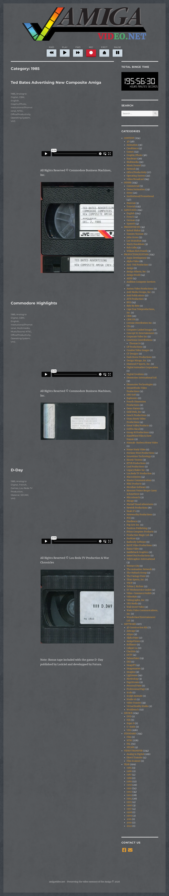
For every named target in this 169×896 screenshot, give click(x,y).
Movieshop (132, 678)
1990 (129, 785)
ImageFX (131, 665)
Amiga (130, 268)
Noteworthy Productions (139, 514)
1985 (13, 93)
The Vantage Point (136, 576)
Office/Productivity (20, 114)
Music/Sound (18, 331)
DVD (129, 716)
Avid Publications (136, 295)
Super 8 (130, 723)
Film (129, 737)
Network (131, 169)
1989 (129, 781)
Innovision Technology (139, 456)
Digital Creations (135, 374)
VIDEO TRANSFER (133, 750)
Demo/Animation (136, 189)
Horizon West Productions (140, 453)
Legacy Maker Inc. (136, 470)
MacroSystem (134, 477)
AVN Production (135, 299)
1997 (129, 809)
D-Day (17, 470)
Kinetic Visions (134, 459)
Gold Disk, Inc (134, 412)
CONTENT (129, 138)
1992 (129, 791)
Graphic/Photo (18, 104)
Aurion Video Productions (140, 288)
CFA (129, 326)
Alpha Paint (133, 637)
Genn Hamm (133, 408)
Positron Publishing (137, 528)
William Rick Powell (137, 251)
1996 (129, 805)
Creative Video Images (138, 350)
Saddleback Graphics (137, 552)
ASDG (130, 278)
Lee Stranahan (134, 240)
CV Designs (132, 353)
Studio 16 (131, 699)
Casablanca (132, 148)
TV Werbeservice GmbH (139, 589)
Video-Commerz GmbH (139, 593)
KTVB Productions (136, 463)
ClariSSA (131, 651)
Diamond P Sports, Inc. (138, 364)
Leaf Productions (135, 466)
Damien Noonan (135, 234)
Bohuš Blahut (134, 230)
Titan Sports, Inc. (136, 579)
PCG (129, 518)
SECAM (24, 495)
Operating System (20, 117)
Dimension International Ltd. (142, 377)
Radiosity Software (136, 542)
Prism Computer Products (140, 531)
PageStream (133, 682)
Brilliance (132, 644)
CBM (21, 97)
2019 (129, 822)
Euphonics (132, 398)
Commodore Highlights (34, 303)
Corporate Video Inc (137, 336)
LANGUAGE (130, 210)
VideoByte (132, 596)
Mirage (130, 500)
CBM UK (131, 319)
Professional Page (136, 689)
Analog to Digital (135, 754)
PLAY (65, 51)
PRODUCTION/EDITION (136, 254)
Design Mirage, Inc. (137, 360)
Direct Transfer (135, 757)
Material (15, 495)
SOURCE (128, 713)
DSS (129, 661)
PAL (129, 743)
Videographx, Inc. (136, 600)
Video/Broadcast (135, 179)
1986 (129, 771)
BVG (129, 302)
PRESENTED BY (132, 227)
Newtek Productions (137, 507)
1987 (129, 774)
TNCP (129, 583)
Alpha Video (133, 261)
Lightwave (132, 675)
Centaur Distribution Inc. (139, 323)
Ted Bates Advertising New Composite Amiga (56, 82)
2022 (129, 826)
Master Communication (139, 480)
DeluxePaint (133, 658)
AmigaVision (133, 641)
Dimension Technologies (140, 384)
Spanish (131, 223)
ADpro (130, 634)
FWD (78, 51)
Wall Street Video (135, 607)
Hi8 (128, 720)
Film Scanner (133, 761)
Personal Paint (134, 685)
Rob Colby (132, 247)
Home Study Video (136, 449)
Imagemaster (133, 668)
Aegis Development (137, 258)
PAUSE (117, 51)
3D (128, 141)
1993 (129, 795)
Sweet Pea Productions (138, 555)
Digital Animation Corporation (142, 367)
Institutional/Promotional (140, 196)
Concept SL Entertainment (140, 333)
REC (91, 51)
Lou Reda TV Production (139, 473)
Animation (132, 145)
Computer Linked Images (140, 329)
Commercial (133, 186)
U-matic (131, 726)
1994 (129, 798)
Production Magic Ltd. (138, 535)
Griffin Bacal (133, 429)
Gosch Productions (137, 415)
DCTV (129, 655)
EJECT (104, 51)
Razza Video (133, 548)
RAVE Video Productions (139, 545)
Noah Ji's (131, 511)
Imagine (131, 672)
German (131, 220)
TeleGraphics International (141, 559)
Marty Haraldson (135, 244)
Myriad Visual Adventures (140, 504)
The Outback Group (137, 572)
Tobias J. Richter (135, 586)
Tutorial (131, 206)
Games (14, 488)
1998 (129, 812)
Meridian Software (136, 487)
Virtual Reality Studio (137, 706)
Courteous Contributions (139, 340)
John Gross (132, 237)
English (15, 100)
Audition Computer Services (141, 281)
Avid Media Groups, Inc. (139, 292)
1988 (129, 778)
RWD (51, 51)
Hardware (132, 158)
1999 (129, 815)
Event (129, 192)
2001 (129, 819)
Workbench (133, 709)
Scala (129, 692)
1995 (129, 802)
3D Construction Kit (137, 627)
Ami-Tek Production (137, 264)
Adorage (131, 631)
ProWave (131, 538)
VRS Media (132, 603)
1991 (129, 788)
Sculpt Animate (134, 696)
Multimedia (23, 328)
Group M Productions (138, 432)
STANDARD (130, 733)
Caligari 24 (132, 648)
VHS (13, 121)
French (23, 484)
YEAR (127, 764)
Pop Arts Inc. (133, 524)
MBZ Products (134, 483)
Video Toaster (134, 702)
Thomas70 (134, 343)
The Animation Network (139, 569)
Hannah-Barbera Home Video (142, 442)
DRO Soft (131, 394)
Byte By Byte (133, 305)
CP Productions (134, 346)
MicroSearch (133, 497)
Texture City (133, 566)
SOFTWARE (130, 624)
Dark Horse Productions (139, 357)
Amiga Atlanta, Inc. (136, 271)
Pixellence (132, 521)
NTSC (20, 111)
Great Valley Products (138, 425)
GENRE (127, 182)
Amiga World (133, 275)
